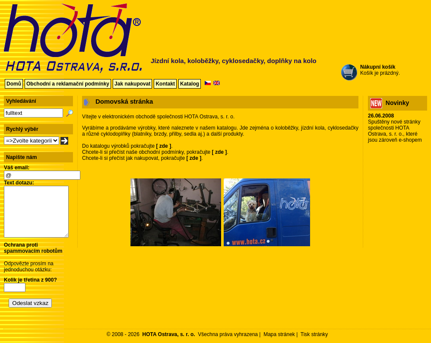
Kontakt (165, 84)
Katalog (189, 84)
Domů (13, 84)
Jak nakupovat (132, 84)
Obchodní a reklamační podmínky (67, 84)
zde (163, 146)
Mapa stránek (279, 334)
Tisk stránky (314, 334)
